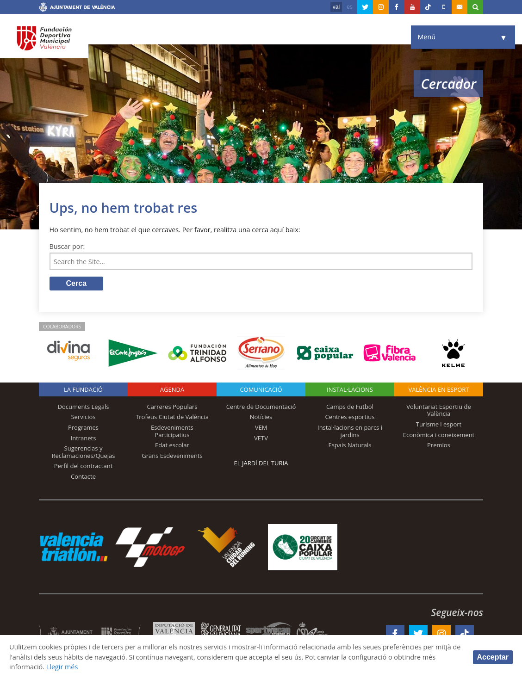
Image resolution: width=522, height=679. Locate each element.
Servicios (83, 417)
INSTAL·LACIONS (350, 389)
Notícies (261, 417)
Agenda (172, 389)
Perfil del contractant (83, 466)
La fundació (83, 389)
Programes (83, 427)
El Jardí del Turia (261, 463)
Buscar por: (67, 246)
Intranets (83, 438)
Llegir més (62, 666)
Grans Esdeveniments (172, 455)
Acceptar (493, 657)
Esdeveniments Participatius (172, 431)
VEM (261, 427)
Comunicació (261, 389)
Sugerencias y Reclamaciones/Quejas (83, 452)
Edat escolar (172, 445)
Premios (438, 445)
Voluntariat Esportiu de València (438, 410)
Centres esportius (350, 417)
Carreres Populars (172, 406)
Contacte (83, 476)
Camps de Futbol (349, 406)
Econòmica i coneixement (439, 435)
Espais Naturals (349, 445)
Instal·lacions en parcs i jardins (349, 431)
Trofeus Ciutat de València (172, 417)
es (350, 7)
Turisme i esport (439, 424)
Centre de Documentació (261, 406)
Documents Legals (83, 406)
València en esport (438, 389)
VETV (261, 438)
